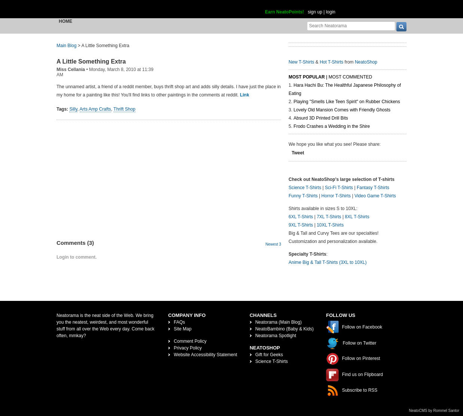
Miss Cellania (71, 69)
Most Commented (350, 77)
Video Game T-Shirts (375, 195)
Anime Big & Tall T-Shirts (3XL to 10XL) (328, 262)
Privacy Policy (188, 348)
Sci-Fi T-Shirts (339, 187)
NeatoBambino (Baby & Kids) (284, 329)
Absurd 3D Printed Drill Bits (320, 118)
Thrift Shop (124, 109)
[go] (401, 26)
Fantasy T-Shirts (373, 187)
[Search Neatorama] (351, 25)
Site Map (182, 329)
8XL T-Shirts (357, 216)
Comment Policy (190, 341)
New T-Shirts (301, 62)
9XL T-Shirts (301, 225)
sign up (315, 12)
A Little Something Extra (91, 61)
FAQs (179, 322)
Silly (73, 109)
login (330, 12)
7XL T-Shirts (329, 216)
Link (244, 95)
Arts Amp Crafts (95, 109)
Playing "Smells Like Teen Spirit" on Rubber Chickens (346, 101)
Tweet (298, 152)
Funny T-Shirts (303, 195)
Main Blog (66, 45)
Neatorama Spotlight (275, 335)
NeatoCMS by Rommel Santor (434, 411)
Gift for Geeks (269, 354)
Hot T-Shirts (331, 62)
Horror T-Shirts (336, 195)
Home (65, 21)
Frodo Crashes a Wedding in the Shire (331, 126)
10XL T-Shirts (330, 225)
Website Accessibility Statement (205, 354)
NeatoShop (366, 62)
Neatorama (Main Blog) (278, 322)
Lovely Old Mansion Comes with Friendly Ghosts (341, 110)
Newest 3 (273, 244)
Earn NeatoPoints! (284, 12)
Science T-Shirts (305, 187)
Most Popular (307, 77)
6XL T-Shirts (301, 216)
